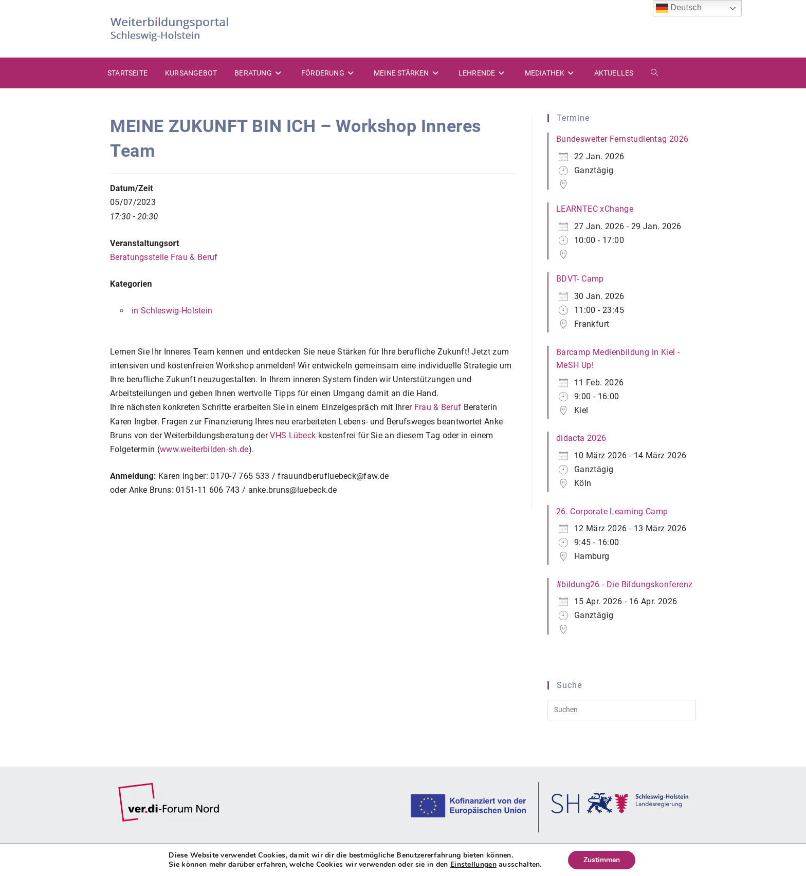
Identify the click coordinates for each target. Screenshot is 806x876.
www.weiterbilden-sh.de (204, 449)
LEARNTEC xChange (594, 209)
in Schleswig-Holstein (172, 310)
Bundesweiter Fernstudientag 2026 (622, 139)
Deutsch (679, 8)
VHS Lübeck (293, 435)
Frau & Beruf (438, 407)
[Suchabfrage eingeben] (621, 710)
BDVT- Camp (580, 279)
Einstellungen (473, 864)
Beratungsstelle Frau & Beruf (163, 257)
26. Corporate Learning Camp (612, 511)
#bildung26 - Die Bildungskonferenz (624, 584)
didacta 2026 (581, 438)
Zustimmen (601, 860)
